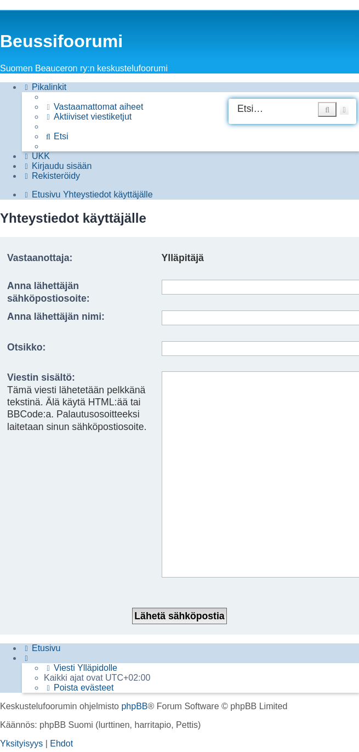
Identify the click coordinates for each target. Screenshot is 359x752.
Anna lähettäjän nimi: (56, 316)
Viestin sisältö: (41, 377)
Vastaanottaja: (39, 257)
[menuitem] (93, 107)
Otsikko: (26, 347)
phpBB (134, 638)
